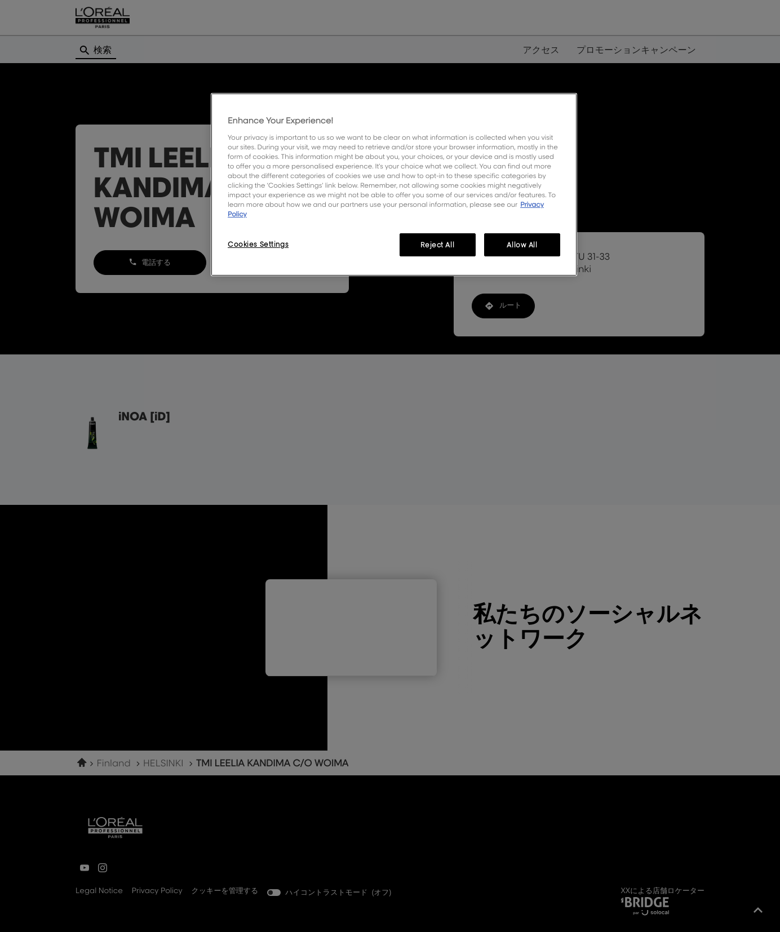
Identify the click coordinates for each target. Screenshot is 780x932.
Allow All (522, 245)
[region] (394, 184)
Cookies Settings (258, 244)
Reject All (437, 245)
